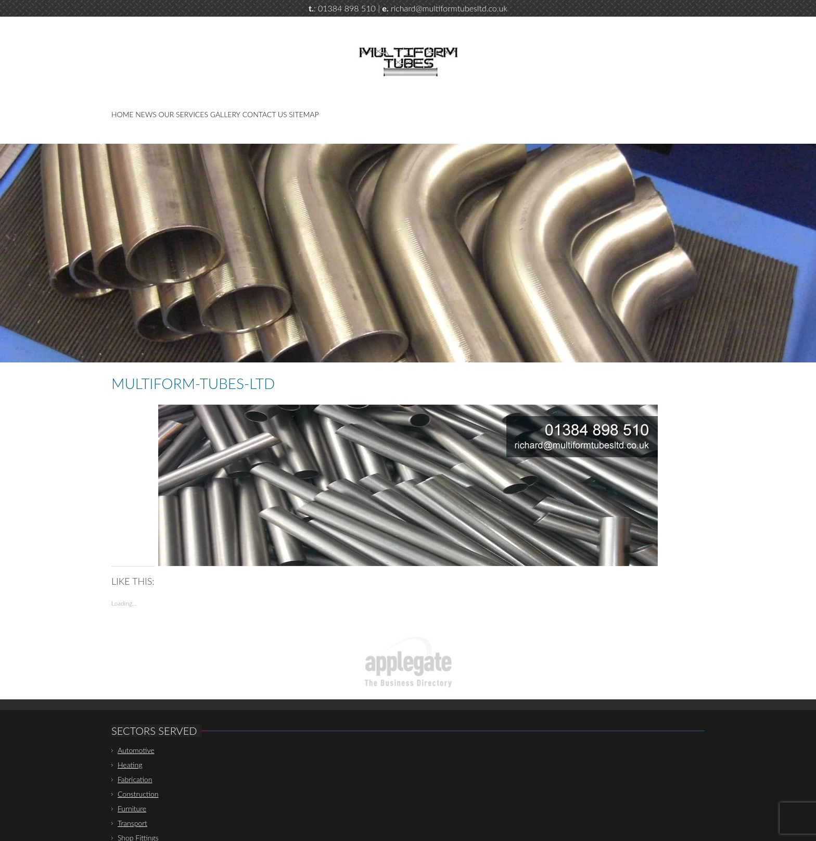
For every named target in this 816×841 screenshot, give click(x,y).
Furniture (132, 808)
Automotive (136, 750)
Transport (132, 823)
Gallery (225, 114)
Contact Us (265, 114)
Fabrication (135, 779)
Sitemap (303, 114)
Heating (130, 764)
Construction (138, 793)
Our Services (183, 114)
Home (122, 114)
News (145, 114)
